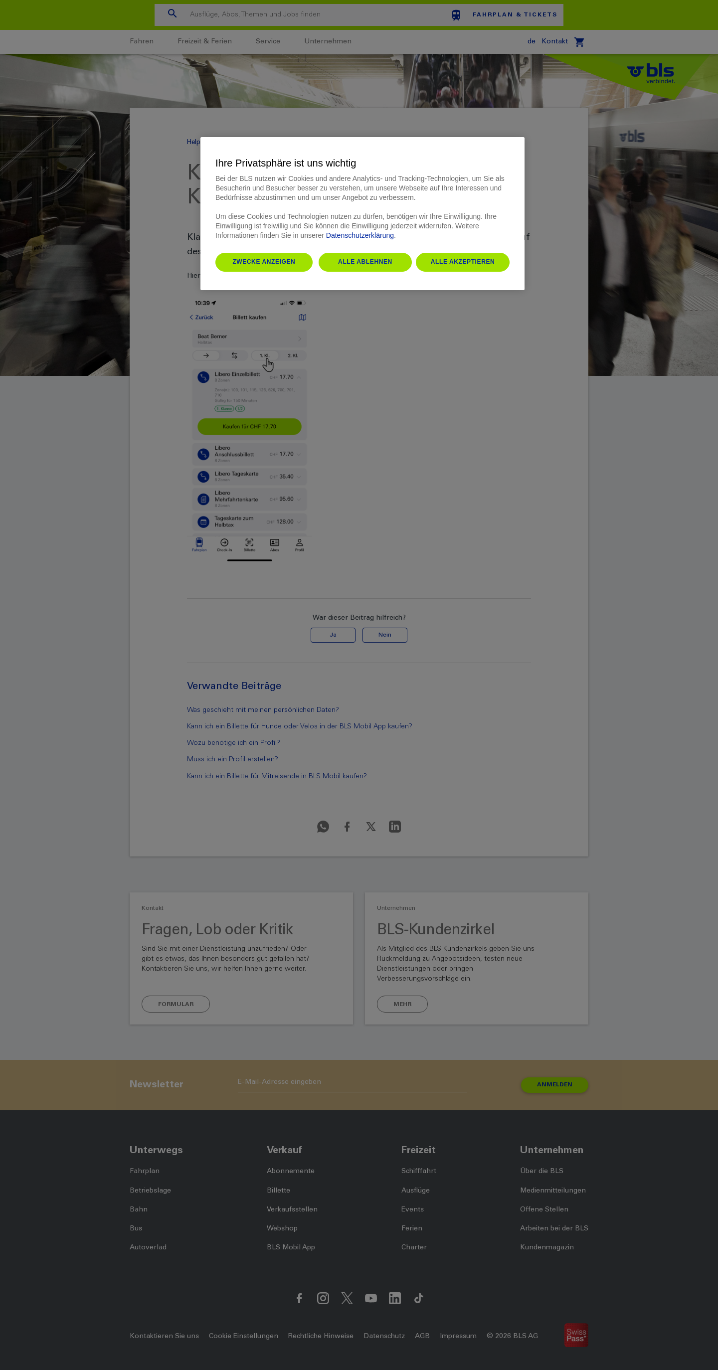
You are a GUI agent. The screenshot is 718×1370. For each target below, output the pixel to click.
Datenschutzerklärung (360, 235)
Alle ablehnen (365, 261)
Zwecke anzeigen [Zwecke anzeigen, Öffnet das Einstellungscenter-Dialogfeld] (263, 261)
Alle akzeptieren (463, 261)
